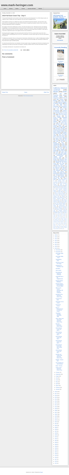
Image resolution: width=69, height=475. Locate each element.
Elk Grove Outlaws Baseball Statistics (60, 117)
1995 (56, 434)
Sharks (54, 205)
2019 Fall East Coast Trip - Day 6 (59, 329)
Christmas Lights (57, 157)
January (58, 389)
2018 (56, 391)
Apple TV (65, 127)
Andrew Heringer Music (60, 96)
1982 (56, 450)
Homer (61, 62)
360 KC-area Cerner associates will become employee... (59, 290)
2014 (56, 399)
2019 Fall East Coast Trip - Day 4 (59, 337)
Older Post (46, 92)
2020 (56, 246)
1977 (56, 459)
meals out (58, 217)
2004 (56, 418)
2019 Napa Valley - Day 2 (59, 254)
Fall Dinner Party (63, 122)
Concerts (62, 195)
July (57, 378)
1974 (56, 463)
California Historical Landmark (60, 89)
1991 (56, 440)
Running (65, 112)
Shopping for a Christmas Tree (59, 266)
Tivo (64, 216)
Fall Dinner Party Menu (60, 158)
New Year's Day (59, 165)
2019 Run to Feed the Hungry (59, 263)
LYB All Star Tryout (58, 177)
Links (54, 210)
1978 (56, 457)
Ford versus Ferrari (58, 305)
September (58, 374)
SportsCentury (62, 205)
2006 (56, 414)
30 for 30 (64, 98)
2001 (56, 423)
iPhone (57, 169)
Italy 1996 (62, 220)
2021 (56, 244)
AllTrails (57, 124)
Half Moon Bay (57, 186)
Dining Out (56, 98)
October (58, 372)
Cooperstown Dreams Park (60, 164)
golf (60, 93)
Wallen (59, 190)
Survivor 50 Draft (32, 8)
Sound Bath (60, 216)
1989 (56, 444)
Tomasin (55, 206)
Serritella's (58, 268)
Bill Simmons (56, 168)
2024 (56, 238)
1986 (56, 448)
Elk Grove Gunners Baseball (60, 138)
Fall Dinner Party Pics (60, 148)
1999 (56, 427)
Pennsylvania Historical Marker (60, 173)
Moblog (55, 100)
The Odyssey (60, 61)
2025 (56, 236)
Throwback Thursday (60, 128)
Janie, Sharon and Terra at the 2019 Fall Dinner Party (60, 320)
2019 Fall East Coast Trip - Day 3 (59, 342)
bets (66, 192)
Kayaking (62, 176)
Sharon (54, 225)
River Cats (55, 183)
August (57, 376)
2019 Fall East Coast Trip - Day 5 (59, 333)
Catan (63, 143)
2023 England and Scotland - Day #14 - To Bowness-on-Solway (59, 17)
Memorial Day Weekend (58, 197)
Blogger (41, 472)
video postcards (56, 218)
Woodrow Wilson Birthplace (59, 281)
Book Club (55, 151)
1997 (56, 431)
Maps (58, 215)
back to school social (59, 192)
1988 (56, 446)
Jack (64, 209)
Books (17, 8)
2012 (56, 403)
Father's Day (56, 146)
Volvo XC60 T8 (61, 150)
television (63, 217)
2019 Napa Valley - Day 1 (59, 257)
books (65, 92)
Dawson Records (64, 218)
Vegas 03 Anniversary (62, 206)
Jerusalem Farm (56, 182)
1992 (56, 438)
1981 (56, 451)
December (58, 249)
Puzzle (64, 224)
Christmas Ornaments (58, 129)
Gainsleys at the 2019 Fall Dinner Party (59, 295)
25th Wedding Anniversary (61, 161)
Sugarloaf (61, 185)
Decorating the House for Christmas (59, 273)
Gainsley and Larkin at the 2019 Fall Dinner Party (59, 356)
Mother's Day (59, 139)
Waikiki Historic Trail (59, 212)
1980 (56, 453)
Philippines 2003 (63, 159)
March (57, 385)
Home (5, 8)
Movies (11, 8)
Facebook (55, 95)
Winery (61, 228)
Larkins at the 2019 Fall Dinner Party (59, 369)
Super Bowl (64, 151)
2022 (56, 242)
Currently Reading (60, 47)
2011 (56, 404)
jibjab (66, 185)
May (57, 381)
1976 (56, 461)
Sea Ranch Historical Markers (60, 130)
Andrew (65, 107)
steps (57, 153)
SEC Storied (63, 215)
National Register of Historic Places (60, 102)
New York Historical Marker (60, 203)
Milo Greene (60, 99)
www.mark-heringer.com (17, 5)
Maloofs (63, 196)
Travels (23, 8)
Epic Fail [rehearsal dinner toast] (59, 325)
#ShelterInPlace (60, 155)
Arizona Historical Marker (60, 193)
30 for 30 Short (63, 114)
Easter (63, 144)
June (57, 379)
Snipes (54, 216)
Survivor (55, 172)
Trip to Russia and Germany (60, 166)
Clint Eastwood (56, 170)
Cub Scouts (60, 109)
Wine (54, 217)
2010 (56, 406)
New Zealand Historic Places (59, 204)
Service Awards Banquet (62, 187)
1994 (56, 436)
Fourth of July (59, 141)
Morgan (59, 116)
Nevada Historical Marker (60, 124)
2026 (56, 235)
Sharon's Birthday (57, 132)
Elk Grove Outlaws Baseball (60, 149)
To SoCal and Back (58, 299)
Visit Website (60, 40)
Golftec (54, 215)
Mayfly (54, 150)
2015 (56, 397)
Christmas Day (56, 144)
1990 (56, 442)
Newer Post (5, 92)
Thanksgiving (56, 143)
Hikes (62, 100)
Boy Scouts (55, 195)
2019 (56, 248)
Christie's (55, 176)
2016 (56, 395)
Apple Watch (60, 191)
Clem (62, 142)
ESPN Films (60, 147)
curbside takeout (58, 156)
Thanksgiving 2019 (58, 260)
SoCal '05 (60, 225)
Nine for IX (63, 182)
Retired (40, 8)
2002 (56, 421)
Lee (54, 102)
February (58, 387)
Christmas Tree (56, 127)
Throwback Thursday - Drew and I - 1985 (59, 315)
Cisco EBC (61, 163)
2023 (56, 240)
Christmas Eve (63, 140)
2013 (56, 401)
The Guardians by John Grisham (59, 363)
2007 (56, 412)
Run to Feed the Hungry (59, 136)
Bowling (60, 202)
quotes (65, 212)
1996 (56, 433)
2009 (56, 408)
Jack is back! (58, 270)
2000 (56, 425)
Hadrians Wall (57, 219)
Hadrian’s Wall (59, 209)
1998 (56, 429)
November (58, 251)
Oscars (54, 199)
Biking (63, 169)
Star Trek (60, 199)
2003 (56, 419)
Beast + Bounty (59, 365)
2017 (56, 393)
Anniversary (56, 110)
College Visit (62, 172)
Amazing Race (61, 180)
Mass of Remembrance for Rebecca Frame (59, 309)
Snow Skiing (62, 126)
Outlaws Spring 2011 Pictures (60, 171)
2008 (56, 410)
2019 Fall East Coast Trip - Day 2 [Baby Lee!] (59, 346)
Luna (66, 191)
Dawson (65, 202)
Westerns (65, 168)
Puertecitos (59, 224)
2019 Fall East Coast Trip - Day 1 (59, 351)
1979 (56, 455)
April (57, 383)
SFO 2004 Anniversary (62, 211)
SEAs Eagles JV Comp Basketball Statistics (60, 153)
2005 (56, 416)
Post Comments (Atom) (28, 95)
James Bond (62, 135)
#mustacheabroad (60, 175)
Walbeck (58, 227)
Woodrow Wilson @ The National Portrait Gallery (59, 285)
